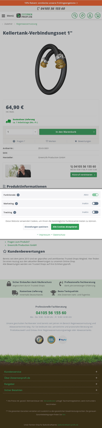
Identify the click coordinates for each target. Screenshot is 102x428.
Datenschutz (58, 234)
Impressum (43, 234)
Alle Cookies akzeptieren (65, 226)
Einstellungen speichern (36, 226)
